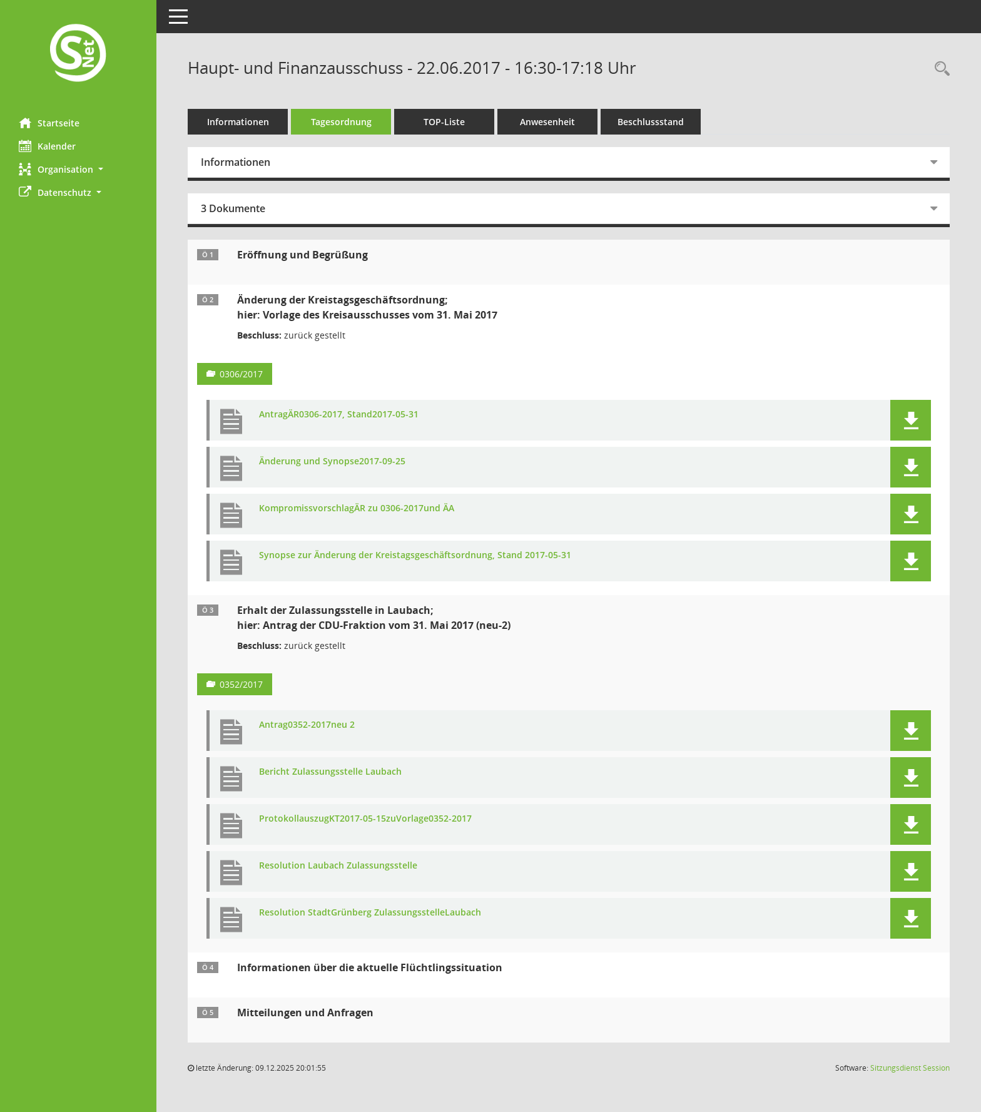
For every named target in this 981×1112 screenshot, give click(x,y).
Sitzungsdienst (910, 1068)
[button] (78, 169)
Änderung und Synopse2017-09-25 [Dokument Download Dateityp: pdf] (332, 461)
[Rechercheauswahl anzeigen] (939, 69)
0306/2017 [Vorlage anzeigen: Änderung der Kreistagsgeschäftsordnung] (241, 374)
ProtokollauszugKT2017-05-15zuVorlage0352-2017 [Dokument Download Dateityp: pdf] (365, 819)
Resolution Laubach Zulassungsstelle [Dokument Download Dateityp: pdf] (338, 865)
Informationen (238, 122)
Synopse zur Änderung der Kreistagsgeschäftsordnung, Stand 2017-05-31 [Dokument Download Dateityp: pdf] (415, 555)
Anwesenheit (547, 122)
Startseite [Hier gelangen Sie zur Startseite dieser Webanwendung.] (49, 122)
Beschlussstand (651, 122)
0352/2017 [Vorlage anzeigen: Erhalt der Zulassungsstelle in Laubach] (241, 684)
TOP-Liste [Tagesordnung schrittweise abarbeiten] (444, 122)
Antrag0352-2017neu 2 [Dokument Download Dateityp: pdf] (307, 725)
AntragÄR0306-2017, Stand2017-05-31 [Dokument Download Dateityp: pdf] (339, 414)
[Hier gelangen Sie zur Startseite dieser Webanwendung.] (78, 54)
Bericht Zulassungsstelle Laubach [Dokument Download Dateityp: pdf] (330, 772)
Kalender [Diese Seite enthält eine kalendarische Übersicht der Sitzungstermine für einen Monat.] (47, 146)
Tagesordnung (341, 122)
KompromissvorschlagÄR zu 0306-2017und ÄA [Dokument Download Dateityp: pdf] (356, 508)
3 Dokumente (233, 208)
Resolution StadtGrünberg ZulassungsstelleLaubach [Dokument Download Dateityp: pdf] (370, 912)
